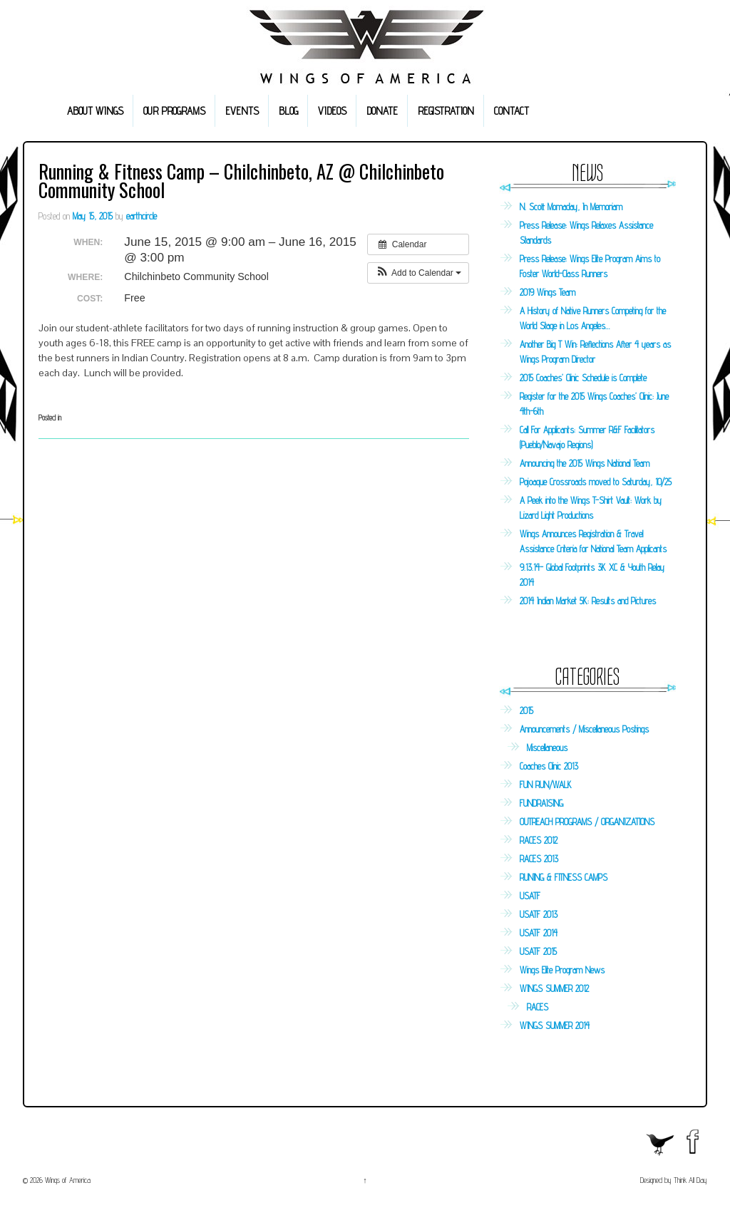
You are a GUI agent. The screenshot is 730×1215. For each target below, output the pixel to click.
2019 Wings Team (547, 292)
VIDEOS (332, 111)
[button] (418, 273)
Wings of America (67, 1180)
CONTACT (511, 111)
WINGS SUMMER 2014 (555, 1025)
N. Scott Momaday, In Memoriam (571, 206)
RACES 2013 (539, 858)
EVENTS (242, 111)
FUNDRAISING (541, 803)
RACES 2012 (538, 840)
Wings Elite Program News (562, 970)
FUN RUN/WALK (546, 784)
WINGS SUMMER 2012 (554, 988)
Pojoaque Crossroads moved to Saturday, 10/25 (596, 481)
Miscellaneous (547, 747)
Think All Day (690, 1180)
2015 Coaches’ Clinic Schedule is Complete (583, 377)
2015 (526, 710)
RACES (537, 1007)
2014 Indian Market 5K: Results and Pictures (588, 600)
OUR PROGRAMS (174, 111)
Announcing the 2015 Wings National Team (584, 463)
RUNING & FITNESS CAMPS (563, 877)
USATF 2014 (538, 933)
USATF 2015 (538, 951)
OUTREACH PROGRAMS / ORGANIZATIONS (587, 821)
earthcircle (141, 216)
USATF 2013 (538, 914)
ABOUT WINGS (95, 111)
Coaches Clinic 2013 (549, 766)
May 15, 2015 (93, 216)
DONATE (382, 111)
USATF (530, 895)
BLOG (288, 111)
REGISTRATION (446, 111)
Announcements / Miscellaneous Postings (584, 729)
